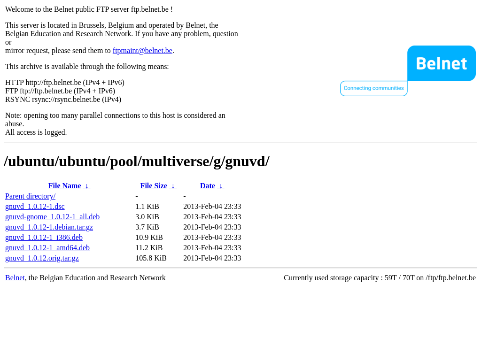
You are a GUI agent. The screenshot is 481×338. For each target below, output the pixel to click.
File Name (64, 186)
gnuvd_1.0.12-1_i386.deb (44, 237)
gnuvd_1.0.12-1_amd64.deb (47, 248)
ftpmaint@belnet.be (142, 50)
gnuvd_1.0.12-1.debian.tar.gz (49, 227)
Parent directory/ (30, 196)
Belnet (15, 278)
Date (207, 186)
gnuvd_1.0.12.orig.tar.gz (42, 258)
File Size (153, 186)
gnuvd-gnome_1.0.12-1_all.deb (52, 217)
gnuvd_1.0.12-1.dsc (35, 206)
